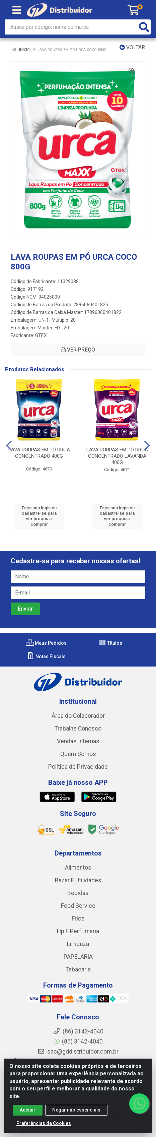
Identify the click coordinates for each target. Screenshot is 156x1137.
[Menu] (17, 10)
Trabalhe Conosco (78, 728)
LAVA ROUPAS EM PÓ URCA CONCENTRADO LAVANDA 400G (117, 456)
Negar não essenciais (76, 1110)
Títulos (110, 643)
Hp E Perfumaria (78, 931)
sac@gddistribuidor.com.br (78, 1051)
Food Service (78, 905)
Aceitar (27, 1110)
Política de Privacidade (78, 766)
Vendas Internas (78, 741)
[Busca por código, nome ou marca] (71, 27)
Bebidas (78, 893)
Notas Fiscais (46, 656)
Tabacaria (78, 969)
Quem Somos (78, 754)
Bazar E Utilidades (78, 880)
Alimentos (78, 867)
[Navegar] (9, 446)
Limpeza (78, 944)
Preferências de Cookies (43, 1123)
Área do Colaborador (78, 715)
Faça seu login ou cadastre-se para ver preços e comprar (39, 516)
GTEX (41, 335)
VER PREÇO (78, 349)
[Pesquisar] (144, 27)
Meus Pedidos (46, 643)
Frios (78, 918)
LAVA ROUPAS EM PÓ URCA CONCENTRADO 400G (39, 453)
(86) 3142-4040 (78, 1041)
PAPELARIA (78, 956)
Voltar (132, 47)
